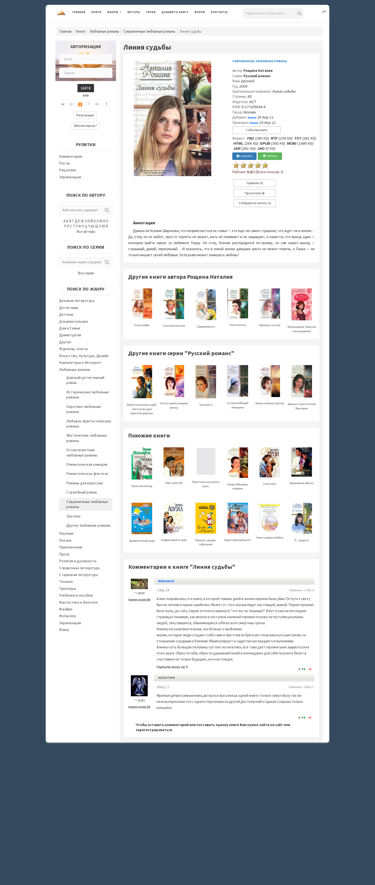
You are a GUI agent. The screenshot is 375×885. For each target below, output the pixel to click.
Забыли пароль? (85, 126)
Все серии (86, 273)
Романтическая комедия (87, 464)
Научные (66, 533)
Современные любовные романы (149, 31)
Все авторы (86, 231)
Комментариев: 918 (139, 706)
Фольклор (67, 616)
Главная (79, 12)
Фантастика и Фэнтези (78, 602)
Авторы (133, 12)
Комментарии (70, 156)
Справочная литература (79, 568)
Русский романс (257, 76)
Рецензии (67, 170)
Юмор (64, 629)
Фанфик (65, 609)
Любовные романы (104, 31)
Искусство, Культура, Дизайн (84, 355)
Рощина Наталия (258, 70)
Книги (96, 12)
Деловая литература (76, 300)
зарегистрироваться (154, 730)
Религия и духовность (78, 561)
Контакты (219, 12)
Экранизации (70, 177)
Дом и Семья (69, 328)
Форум (199, 12)
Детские (66, 314)
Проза (64, 554)
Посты (64, 163)
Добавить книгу (175, 12)
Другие (65, 342)
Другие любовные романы (88, 525)
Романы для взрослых (84, 483)
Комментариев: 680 (139, 599)
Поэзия (65, 540)
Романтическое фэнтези (87, 473)
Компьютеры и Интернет (80, 362)
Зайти (86, 87)
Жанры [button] (112, 12)
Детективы (68, 307)
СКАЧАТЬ (244, 156)
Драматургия (70, 335)
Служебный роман (81, 492)
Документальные (73, 321)
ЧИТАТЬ (270, 156)
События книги (256, 130)
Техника (66, 581)
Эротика (73, 516)
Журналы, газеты (73, 348)
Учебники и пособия (76, 595)
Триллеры (67, 588)
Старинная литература (78, 574)
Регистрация (85, 115)
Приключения (70, 547)
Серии (151, 12)
